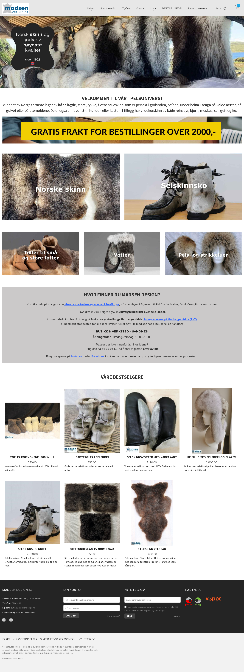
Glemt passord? (113, 616)
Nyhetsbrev (87, 639)
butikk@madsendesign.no (23, 607)
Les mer (177, 616)
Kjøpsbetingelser (25, 639)
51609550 (16, 603)
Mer (218, 8)
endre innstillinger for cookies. (60, 653)
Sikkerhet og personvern (58, 639)
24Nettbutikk (18, 658)
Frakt (6, 639)
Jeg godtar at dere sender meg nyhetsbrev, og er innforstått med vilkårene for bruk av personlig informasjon (151, 609)
